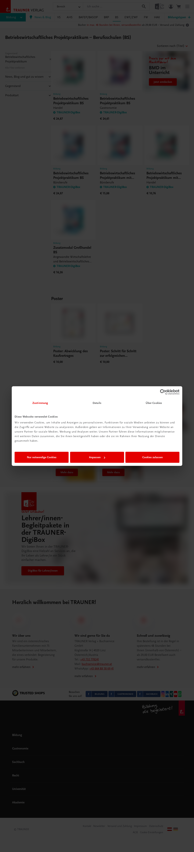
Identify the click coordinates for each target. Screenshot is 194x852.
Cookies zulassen (152, 457)
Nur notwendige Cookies (41, 457)
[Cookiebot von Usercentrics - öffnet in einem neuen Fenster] (162, 392)
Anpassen (97, 457)
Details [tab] (97, 403)
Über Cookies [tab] (154, 403)
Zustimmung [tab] (40, 403)
